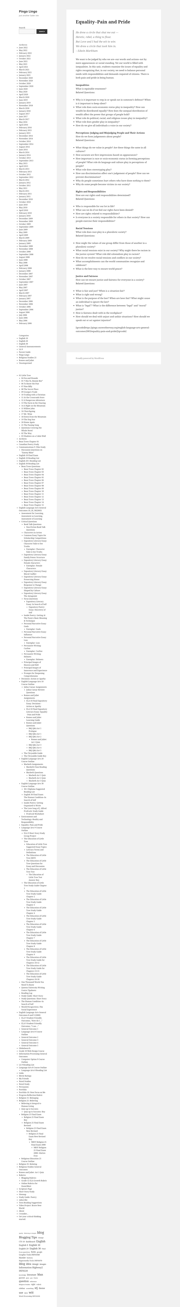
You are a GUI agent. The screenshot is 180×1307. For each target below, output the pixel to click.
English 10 (23, 338)
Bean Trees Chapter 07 (34, 483)
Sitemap (22, 1194)
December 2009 (26, 218)
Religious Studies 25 (27, 357)
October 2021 (25, 58)
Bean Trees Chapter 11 (34, 494)
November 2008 (26, 249)
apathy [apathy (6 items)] (21, 1233)
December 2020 (26, 78)
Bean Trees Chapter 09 (34, 488)
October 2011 (25, 185)
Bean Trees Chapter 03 (34, 472)
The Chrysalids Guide (33, 753)
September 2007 (26, 282)
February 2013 (25, 171)
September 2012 (26, 177)
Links (21, 1073)
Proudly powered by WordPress (90, 358)
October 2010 (25, 202)
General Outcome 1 (29, 1029)
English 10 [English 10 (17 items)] (34, 1245)
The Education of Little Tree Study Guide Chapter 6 (36, 927)
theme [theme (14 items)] (42, 1288)
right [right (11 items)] (33, 1284)
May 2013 (23, 163)
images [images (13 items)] (43, 1264)
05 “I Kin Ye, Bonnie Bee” (32, 381)
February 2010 (25, 213)
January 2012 (25, 182)
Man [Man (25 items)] (40, 1274)
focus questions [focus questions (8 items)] (24, 1252)
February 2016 (25, 127)
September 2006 (26, 309)
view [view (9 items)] (26, 1293)
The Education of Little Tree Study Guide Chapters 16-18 (36, 977)
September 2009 (26, 227)
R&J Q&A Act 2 (35, 736)
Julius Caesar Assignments (35, 687)
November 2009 (26, 221)
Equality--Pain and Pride (32, 825)
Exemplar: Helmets (34, 659)
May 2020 (23, 91)
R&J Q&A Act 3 (35, 745)
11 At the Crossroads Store (32, 397)
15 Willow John (28, 408)
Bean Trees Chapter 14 (34, 502)
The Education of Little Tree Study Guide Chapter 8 (36, 943)
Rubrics (22, 1175)
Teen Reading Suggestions (30, 1202)
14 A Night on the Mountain (33, 405)
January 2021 (25, 75)
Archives (23, 439)
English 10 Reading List (29, 458)
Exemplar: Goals (33, 629)
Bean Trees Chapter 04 (34, 474)
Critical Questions (29, 521)
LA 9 (21, 349)
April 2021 (23, 67)
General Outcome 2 (29, 1037)
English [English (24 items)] (40, 1241)
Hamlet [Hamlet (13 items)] (22, 1257)
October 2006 (25, 307)
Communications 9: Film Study (32, 447)
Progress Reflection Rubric (30, 1095)
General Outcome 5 (29, 1045)
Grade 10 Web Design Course (31, 1051)
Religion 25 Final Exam (31, 1114)
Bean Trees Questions (30, 466)
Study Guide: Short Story (32, 996)
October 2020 (25, 83)
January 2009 (25, 243)
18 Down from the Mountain (33, 416)
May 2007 (23, 287)
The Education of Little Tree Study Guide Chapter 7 (36, 935)
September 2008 (26, 254)
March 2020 (24, 97)
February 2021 (25, 72)
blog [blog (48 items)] (40, 1232)
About (21, 1211)
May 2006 (23, 320)
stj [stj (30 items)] (36, 1288)
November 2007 (26, 276)
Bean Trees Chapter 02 (34, 469)
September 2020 (26, 86)
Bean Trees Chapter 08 (34, 485)
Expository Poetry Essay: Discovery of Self (37, 610)
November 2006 (26, 304)
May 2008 (23, 262)
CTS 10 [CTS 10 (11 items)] (22, 1241)
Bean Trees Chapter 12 (34, 496)
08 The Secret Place (29, 389)
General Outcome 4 (29, 1042)
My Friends (24, 1078)
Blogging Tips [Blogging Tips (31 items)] (28, 1237)
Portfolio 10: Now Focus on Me (32, 1092)
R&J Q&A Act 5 (35, 750)
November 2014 (26, 138)
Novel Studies (25, 1081)
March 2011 (24, 191)
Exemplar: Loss (33, 643)
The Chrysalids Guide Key (35, 756)
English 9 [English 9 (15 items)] (23, 1245)
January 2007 (25, 298)
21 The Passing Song (30, 425)
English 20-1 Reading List (30, 461)
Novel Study (24, 1084)
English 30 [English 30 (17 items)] (35, 1248)
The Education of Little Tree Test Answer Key (36, 877)
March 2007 (24, 293)
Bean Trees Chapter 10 (34, 491)
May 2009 (23, 232)
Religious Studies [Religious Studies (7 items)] (24, 1284)
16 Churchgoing (28, 411)
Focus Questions (31, 598)
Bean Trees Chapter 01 (29, 441)
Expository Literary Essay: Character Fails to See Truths (35, 544)
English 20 (23, 341)
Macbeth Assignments (33, 764)
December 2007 (26, 273)
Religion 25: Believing (28, 1100)
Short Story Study (26, 1191)
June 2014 (23, 149)
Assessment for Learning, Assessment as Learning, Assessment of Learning (32, 516)
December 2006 (26, 301)
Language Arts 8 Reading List (34, 1070)
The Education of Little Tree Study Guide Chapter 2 (36, 894)
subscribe (23, 1200)
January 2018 (25, 111)
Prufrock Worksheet (35, 814)
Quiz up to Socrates (29, 1109)
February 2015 (25, 130)
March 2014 (24, 152)
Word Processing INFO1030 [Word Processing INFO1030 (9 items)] (29, 1296)
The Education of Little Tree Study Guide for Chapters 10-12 (36, 960)
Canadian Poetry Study (29, 444)
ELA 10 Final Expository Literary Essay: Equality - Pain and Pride (36, 712)
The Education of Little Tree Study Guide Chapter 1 (35, 886)
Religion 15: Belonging (28, 1098)
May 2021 (23, 64)
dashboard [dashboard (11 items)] (30, 1241)
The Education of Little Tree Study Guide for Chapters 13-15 (36, 968)
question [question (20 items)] (24, 1281)
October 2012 (25, 174)
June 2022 (23, 47)
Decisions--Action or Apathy (33, 678)
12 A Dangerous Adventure (33, 400)
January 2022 (25, 56)
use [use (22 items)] (21, 1292)
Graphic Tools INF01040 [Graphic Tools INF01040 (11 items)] (29, 1254)
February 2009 (25, 240)
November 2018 (26, 105)
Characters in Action (33, 532)
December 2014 (26, 136)
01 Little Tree (25, 375)
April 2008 (23, 265)
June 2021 (23, 61)
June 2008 (23, 260)
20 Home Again (28, 422)
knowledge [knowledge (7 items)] (22, 1275)
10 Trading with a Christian (33, 394)
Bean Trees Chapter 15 (34, 505)
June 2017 (23, 116)
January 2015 (25, 133)
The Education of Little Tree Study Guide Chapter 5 (36, 919)
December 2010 (26, 199)
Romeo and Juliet (26, 360)
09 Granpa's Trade (29, 392)
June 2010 (23, 204)
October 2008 (25, 251)
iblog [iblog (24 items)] (22, 1264)
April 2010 (23, 210)
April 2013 (23, 166)
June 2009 (23, 229)
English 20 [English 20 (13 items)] (24, 1248)
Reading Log (26, 993)
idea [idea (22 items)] (28, 1264)
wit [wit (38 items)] (31, 1292)
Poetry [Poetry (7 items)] (36, 1278)
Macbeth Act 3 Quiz (37, 780)
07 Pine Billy (26, 386)
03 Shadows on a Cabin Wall (33, 436)
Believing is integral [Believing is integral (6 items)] (30, 1233)
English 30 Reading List (29, 463)
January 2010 (25, 216)
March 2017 (24, 119)
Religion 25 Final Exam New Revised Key (37, 1136)
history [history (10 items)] (30, 1258)
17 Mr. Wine (26, 414)
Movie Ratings (25, 1076)
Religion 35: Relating (28, 1164)
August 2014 (24, 147)
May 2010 (23, 207)
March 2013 (24, 169)
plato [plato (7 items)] (27, 1278)
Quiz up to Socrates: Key (34, 1111)
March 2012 (24, 180)
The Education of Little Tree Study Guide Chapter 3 (36, 902)
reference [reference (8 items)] (33, 1281)
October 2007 (25, 279)
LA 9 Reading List (26, 1065)
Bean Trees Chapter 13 (34, 499)
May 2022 (23, 50)
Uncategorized (25, 363)
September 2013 (26, 160)
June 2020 (23, 89)
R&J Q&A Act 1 (35, 734)
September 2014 (26, 144)
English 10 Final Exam (28, 455)
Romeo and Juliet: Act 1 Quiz (31, 1172)
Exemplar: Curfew (34, 651)
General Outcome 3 (29, 1040)
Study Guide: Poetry (28, 1197)
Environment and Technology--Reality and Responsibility (32, 819)
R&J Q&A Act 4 (35, 747)
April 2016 (23, 125)
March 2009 (24, 238)
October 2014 (25, 141)
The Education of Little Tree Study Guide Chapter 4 (36, 910)
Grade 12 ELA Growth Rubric (34, 1180)
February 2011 (25, 193)
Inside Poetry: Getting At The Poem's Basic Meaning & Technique (35, 618)
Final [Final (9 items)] (44, 1249)
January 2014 (25, 155)
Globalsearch (24, 1048)
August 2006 (24, 312)
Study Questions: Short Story (33, 998)
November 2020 (26, 80)
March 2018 (24, 108)
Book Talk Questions (32, 524)
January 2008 (25, 271)
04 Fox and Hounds (29, 378)
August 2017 (24, 113)
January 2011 (25, 196)
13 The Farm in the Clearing (33, 403)
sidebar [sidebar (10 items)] (22, 1288)
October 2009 (25, 224)
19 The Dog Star (28, 419)
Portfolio (23, 1089)
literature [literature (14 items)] (31, 1274)
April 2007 (23, 290)
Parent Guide (25, 352)
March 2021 (24, 69)
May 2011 (23, 188)
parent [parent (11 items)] (22, 1278)
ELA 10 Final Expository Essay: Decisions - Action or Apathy (36, 704)
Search (22, 27)
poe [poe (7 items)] (31, 1278)
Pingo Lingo (28, 11)
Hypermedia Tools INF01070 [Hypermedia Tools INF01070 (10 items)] (30, 1260)
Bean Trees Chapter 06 (34, 480)
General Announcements (30, 346)
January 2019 (25, 102)
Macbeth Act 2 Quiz (37, 778)
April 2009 (23, 235)
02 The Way (26, 433)
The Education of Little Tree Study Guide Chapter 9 (36, 952)
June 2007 (23, 284)
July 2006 (23, 315)
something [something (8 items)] (30, 1288)
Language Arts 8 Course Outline (33, 1067)
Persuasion (24, 1087)
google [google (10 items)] (39, 1252)
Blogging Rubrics (28, 1178)
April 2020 (23, 94)
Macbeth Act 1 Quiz (37, 775)
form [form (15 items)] (33, 1251)
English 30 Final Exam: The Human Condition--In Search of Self (35, 797)
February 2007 (25, 295)
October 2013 (25, 158)
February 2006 (25, 323)
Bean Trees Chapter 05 (34, 477)
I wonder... (23, 1213)
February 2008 (25, 268)
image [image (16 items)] (35, 1264)
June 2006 (23, 318)
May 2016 (23, 122)
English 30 (23, 344)
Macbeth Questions (34, 772)
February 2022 (25, 53)
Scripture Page (25, 1189)
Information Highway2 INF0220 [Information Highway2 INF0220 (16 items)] (31, 1269)
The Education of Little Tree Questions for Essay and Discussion (36, 863)
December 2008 (26, 246)
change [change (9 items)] (41, 1238)
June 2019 (23, 100)
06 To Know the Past (30, 383)
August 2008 (24, 257)
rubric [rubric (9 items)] (38, 1284)
